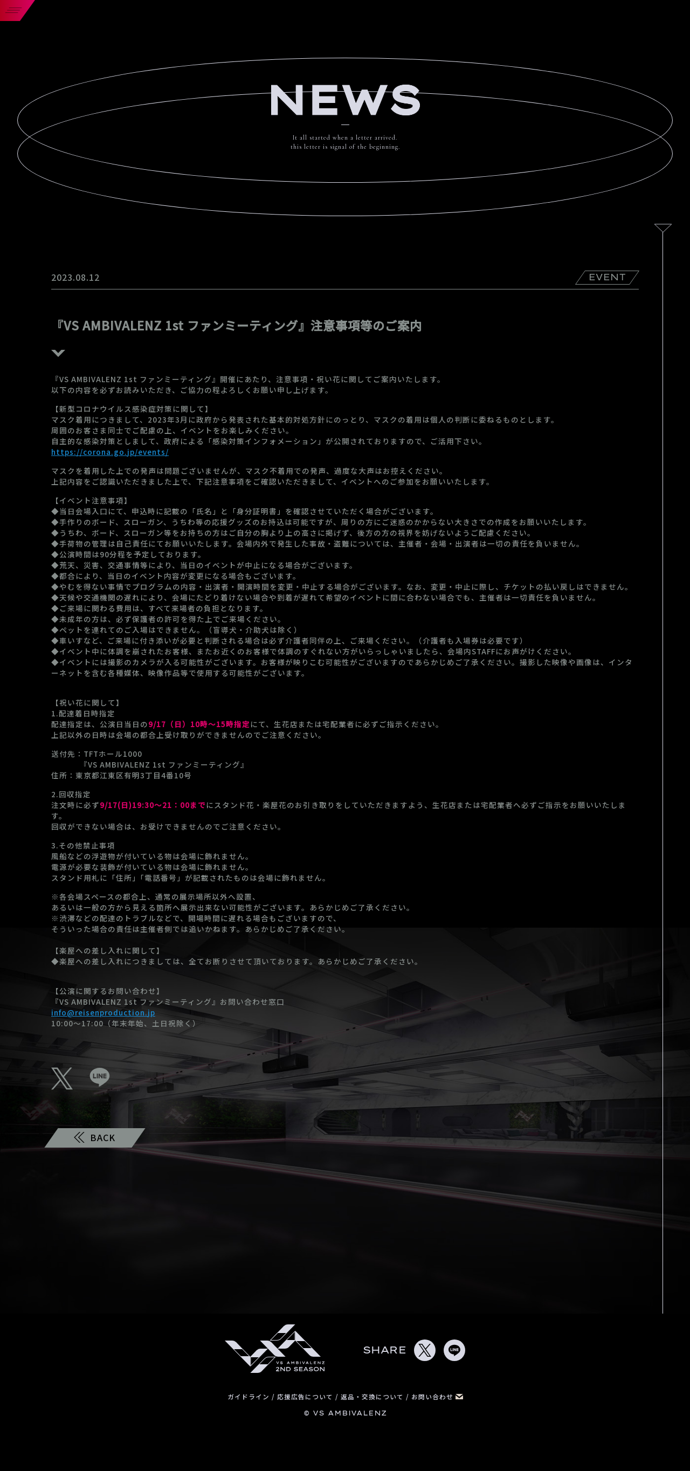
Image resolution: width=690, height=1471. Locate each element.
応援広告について (306, 1396)
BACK (94, 1137)
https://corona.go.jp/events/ (110, 451)
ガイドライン (249, 1396)
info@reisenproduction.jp (103, 1012)
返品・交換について (373, 1396)
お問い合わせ (437, 1396)
